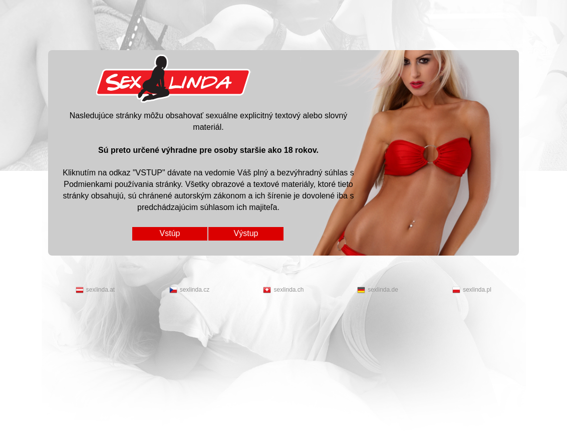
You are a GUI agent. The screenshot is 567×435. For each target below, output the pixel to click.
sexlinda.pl (471, 290)
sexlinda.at (95, 290)
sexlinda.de (377, 290)
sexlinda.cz (189, 290)
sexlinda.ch (283, 290)
